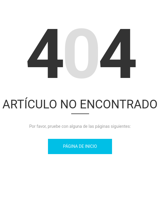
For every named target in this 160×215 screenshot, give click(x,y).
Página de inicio (80, 146)
